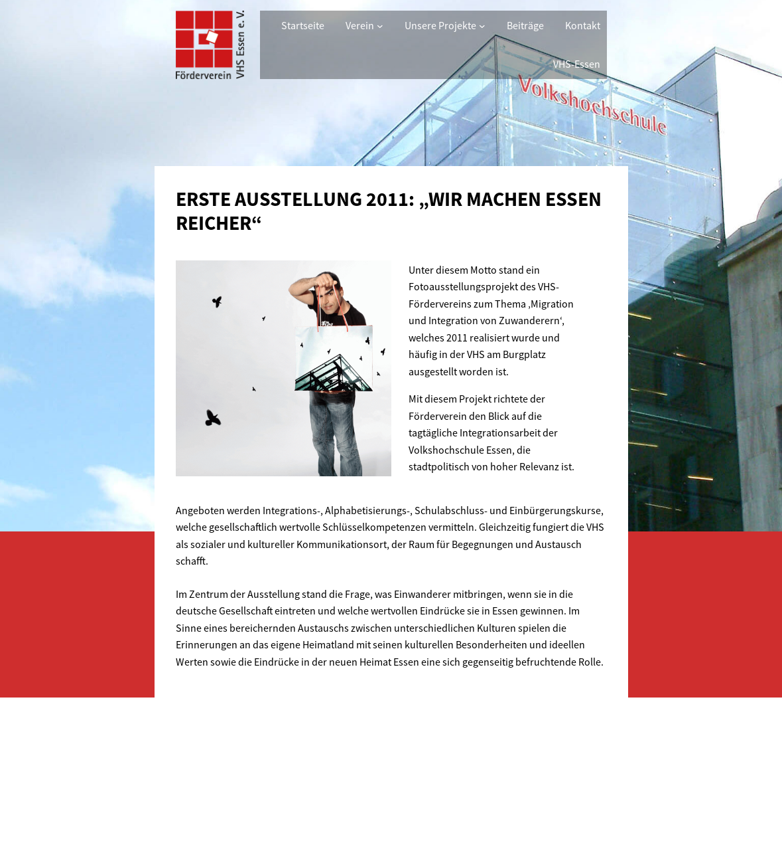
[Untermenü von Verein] (380, 26)
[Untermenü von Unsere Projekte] (482, 26)
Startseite (302, 25)
